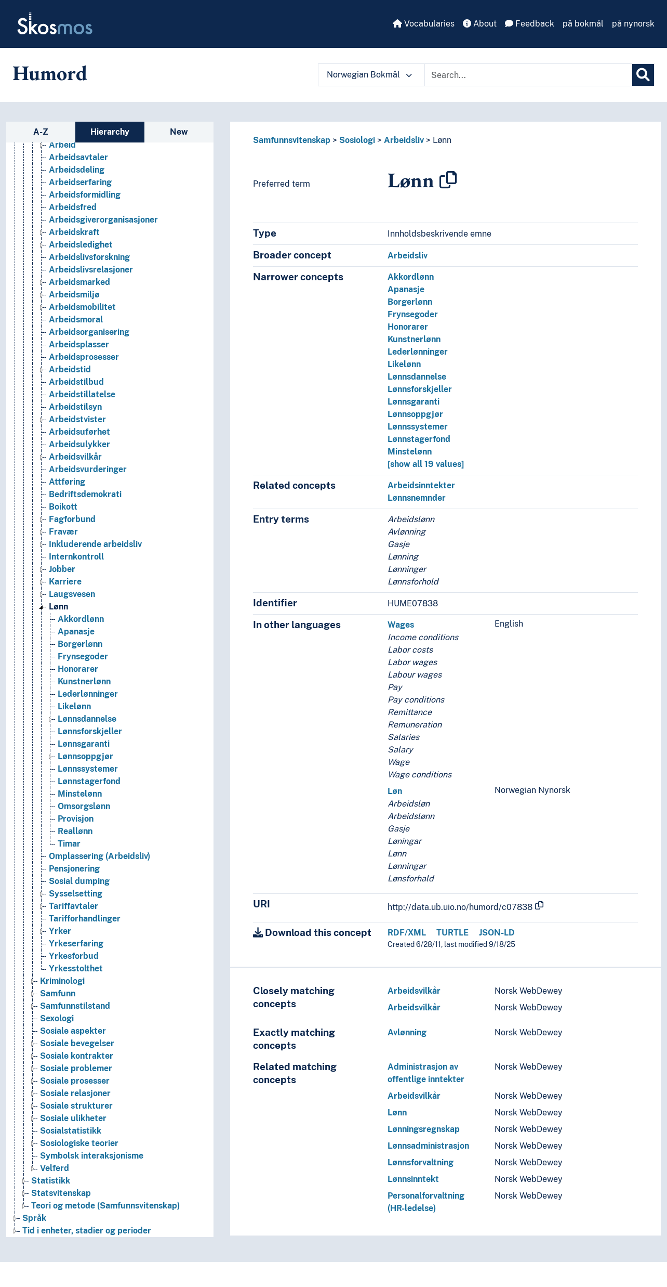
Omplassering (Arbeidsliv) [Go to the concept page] (99, 856)
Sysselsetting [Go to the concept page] (75, 894)
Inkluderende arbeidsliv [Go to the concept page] (95, 544)
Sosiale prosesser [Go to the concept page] (75, 1081)
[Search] (643, 74)
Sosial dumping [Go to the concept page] (79, 881)
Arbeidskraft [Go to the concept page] (74, 232)
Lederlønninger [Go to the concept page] (88, 694)
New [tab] (179, 132)
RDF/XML (407, 933)
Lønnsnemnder (417, 498)
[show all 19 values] (426, 464)
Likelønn (404, 364)
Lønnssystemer (418, 427)
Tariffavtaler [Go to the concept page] (73, 906)
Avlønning (407, 1032)
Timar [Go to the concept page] (69, 844)
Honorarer (408, 327)
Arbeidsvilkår (414, 991)
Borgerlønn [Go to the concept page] (80, 644)
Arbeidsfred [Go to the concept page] (73, 207)
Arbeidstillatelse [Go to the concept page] (82, 394)
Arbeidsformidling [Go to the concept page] (85, 195)
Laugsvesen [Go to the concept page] (72, 594)
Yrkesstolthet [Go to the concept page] (76, 968)
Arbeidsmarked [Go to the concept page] (79, 282)
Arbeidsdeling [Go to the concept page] (76, 170)
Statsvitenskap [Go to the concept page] (61, 1193)
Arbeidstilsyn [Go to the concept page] (75, 407)
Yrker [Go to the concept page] (60, 931)
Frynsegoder (413, 314)
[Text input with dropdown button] (528, 74)
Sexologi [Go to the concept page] (57, 1018)
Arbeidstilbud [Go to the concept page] (76, 382)
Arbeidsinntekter (421, 485)
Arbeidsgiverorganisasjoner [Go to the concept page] (103, 220)
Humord (49, 72)
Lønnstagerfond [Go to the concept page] (89, 781)
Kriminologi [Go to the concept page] (62, 981)
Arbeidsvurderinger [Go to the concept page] (88, 469)
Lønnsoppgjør (415, 414)
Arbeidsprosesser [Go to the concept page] (84, 357)
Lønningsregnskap (424, 1129)
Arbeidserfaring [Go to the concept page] (80, 182)
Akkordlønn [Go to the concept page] (81, 619)
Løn (395, 791)
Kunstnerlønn (414, 339)
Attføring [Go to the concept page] (67, 482)
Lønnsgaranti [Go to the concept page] (84, 744)
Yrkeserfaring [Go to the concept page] (76, 943)
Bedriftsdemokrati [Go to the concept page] (85, 494)
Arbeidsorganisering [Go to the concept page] (89, 332)
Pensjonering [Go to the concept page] (74, 869)
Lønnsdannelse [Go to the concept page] (87, 719)
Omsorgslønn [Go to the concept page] (84, 806)
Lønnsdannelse (417, 377)
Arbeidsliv (404, 140)
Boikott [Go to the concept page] (63, 507)
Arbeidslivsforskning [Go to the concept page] (89, 257)
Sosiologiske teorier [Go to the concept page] (79, 1143)
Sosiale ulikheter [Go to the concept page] (73, 1118)
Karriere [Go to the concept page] (65, 582)
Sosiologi (357, 140)
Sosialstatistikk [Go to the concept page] (70, 1131)
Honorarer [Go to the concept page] (78, 669)
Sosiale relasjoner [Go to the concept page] (75, 1093)
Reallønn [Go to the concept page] (75, 831)
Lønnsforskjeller (420, 389)
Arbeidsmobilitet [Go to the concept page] (82, 307)
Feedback (529, 24)
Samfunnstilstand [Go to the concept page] (75, 1006)
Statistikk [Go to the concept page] (50, 1181)
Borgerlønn (410, 302)
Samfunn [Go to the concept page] (57, 993)
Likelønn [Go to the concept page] (74, 706)
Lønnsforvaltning (420, 1162)
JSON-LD (497, 933)
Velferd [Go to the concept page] (54, 1168)
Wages (401, 625)
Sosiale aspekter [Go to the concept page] (73, 1031)
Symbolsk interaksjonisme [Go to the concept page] (91, 1156)
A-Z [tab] (40, 132)
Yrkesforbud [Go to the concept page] (74, 956)
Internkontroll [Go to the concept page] (76, 557)
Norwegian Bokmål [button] (369, 75)
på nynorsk (633, 24)
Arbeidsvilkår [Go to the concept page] (75, 457)
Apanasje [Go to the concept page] (76, 631)
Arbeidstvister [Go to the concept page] (77, 419)
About (480, 24)
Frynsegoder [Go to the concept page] (83, 656)
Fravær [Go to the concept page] (63, 532)
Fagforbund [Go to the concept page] (72, 519)
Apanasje (406, 289)
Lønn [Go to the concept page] (58, 607)
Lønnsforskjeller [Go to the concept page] (90, 731)
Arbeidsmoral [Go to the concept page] (76, 319)
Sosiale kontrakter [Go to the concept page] (76, 1056)
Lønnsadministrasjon (428, 1146)
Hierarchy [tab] (109, 132)
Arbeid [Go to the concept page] (62, 145)
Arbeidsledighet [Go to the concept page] (81, 245)
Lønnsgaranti (413, 402)
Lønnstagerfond (419, 439)
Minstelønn (410, 452)
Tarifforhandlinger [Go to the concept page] (85, 919)
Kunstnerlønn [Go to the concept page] (84, 681)
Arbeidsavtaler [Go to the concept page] (78, 157)
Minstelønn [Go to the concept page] (80, 794)
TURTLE (452, 933)
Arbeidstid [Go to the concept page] (70, 369)
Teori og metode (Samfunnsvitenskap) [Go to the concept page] (105, 1206)
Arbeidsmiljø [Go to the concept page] (74, 295)
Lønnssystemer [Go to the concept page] (88, 769)
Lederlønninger (418, 352)
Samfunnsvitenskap (291, 140)
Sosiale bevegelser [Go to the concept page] (77, 1043)
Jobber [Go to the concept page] (62, 569)
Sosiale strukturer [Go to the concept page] (76, 1106)
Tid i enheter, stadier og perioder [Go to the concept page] (86, 1231)
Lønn (442, 140)
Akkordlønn (411, 277)
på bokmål (583, 24)
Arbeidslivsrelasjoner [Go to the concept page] (91, 270)
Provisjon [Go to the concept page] (76, 819)
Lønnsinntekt (413, 1179)
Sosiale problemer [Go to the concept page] (76, 1068)
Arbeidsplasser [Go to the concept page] (79, 344)
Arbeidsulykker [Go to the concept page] (79, 444)
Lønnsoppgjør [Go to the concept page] (85, 756)
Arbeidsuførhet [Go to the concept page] (79, 432)
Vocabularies (424, 24)
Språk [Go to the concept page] (34, 1218)
